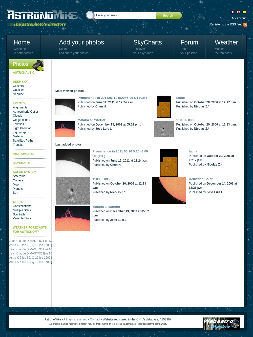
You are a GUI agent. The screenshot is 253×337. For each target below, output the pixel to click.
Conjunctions (21, 120)
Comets (18, 180)
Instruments (23, 154)
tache (180, 98)
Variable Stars (22, 218)
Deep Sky (20, 82)
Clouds (17, 115)
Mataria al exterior (91, 120)
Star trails (19, 214)
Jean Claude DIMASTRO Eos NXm (32, 241)
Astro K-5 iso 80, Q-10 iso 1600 (29, 245)
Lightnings (19, 132)
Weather (226, 42)
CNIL (139, 319)
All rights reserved (75, 319)
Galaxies (18, 90)
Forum (189, 42)
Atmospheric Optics (26, 111)
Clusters (18, 86)
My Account (239, 18)
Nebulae (18, 94)
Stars (18, 202)
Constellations (22, 206)
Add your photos (81, 42)
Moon (16, 184)
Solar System (24, 172)
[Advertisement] (145, 74)
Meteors (18, 136)
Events (19, 103)
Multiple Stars (22, 210)
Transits (18, 145)
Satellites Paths (23, 140)
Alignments (20, 107)
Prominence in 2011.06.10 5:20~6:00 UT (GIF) (112, 98)
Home (22, 42)
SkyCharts (147, 42)
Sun (15, 192)
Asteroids (19, 176)
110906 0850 (185, 120)
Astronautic (23, 72)
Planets (18, 188)
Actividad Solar (200, 179)
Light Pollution (22, 128)
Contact (95, 319)
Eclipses (18, 124)
